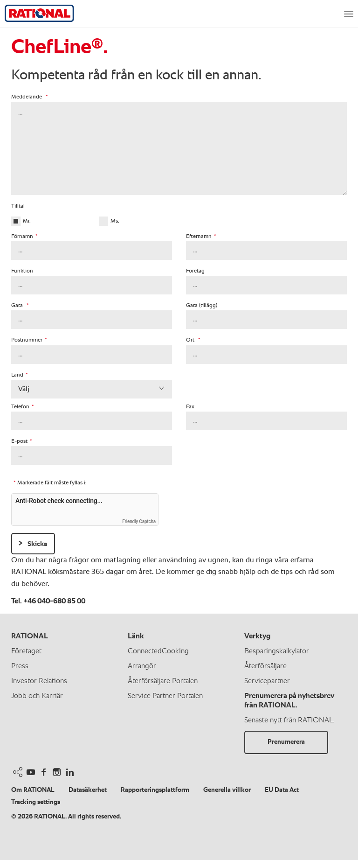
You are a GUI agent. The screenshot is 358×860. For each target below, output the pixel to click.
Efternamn (201, 236)
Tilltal (18, 206)
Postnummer (29, 340)
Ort (193, 340)
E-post (21, 441)
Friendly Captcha (139, 521)
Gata (20, 305)
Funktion (22, 271)
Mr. (27, 221)
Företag (195, 271)
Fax (190, 407)
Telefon (22, 407)
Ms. (114, 221)
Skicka (37, 543)
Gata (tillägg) (201, 305)
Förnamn (24, 236)
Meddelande (29, 97)
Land (19, 375)
